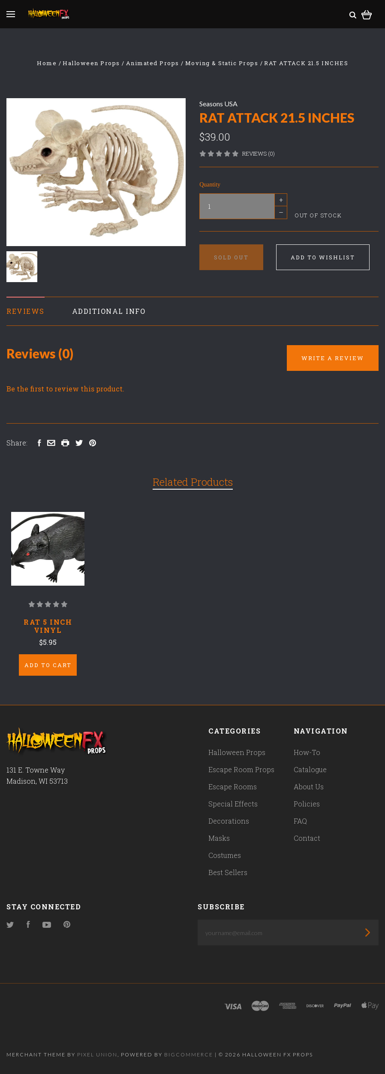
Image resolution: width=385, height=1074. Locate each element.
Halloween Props (236, 752)
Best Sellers (227, 872)
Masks (219, 837)
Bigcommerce (188, 1054)
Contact (307, 837)
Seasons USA (218, 103)
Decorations (228, 820)
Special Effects (233, 803)
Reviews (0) (258, 153)
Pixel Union (97, 1054)
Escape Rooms (232, 786)
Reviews (25, 311)
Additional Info (109, 311)
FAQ (300, 820)
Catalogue (310, 769)
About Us (309, 786)
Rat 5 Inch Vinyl (48, 626)
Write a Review (332, 358)
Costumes (224, 855)
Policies (307, 803)
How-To (307, 752)
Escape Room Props (241, 769)
